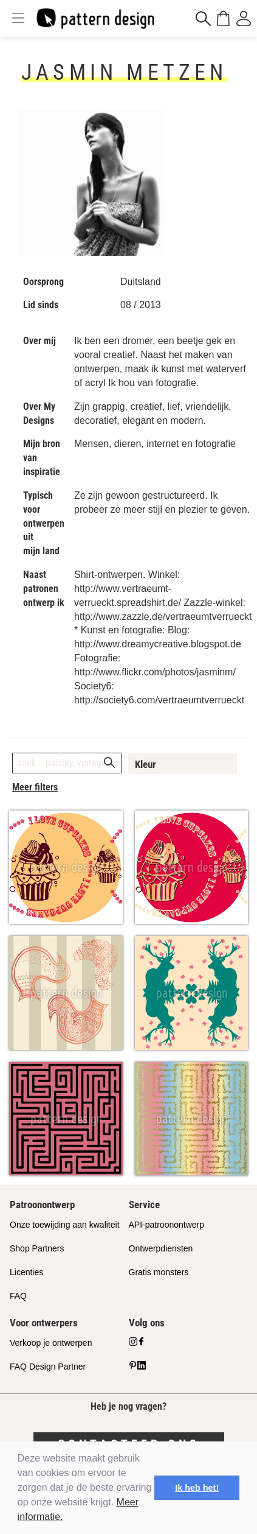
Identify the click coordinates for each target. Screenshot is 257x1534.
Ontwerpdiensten (161, 1248)
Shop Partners (37, 1248)
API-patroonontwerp (167, 1225)
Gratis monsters (159, 1272)
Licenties (26, 1272)
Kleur (145, 764)
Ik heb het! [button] (197, 1488)
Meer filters (35, 787)
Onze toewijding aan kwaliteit (65, 1225)
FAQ (18, 1296)
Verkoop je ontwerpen (51, 1343)
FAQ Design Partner (48, 1366)
